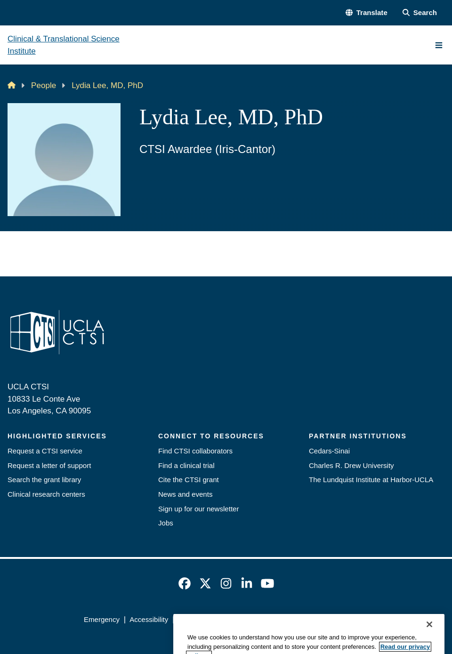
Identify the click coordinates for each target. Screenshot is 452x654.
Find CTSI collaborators (195, 451)
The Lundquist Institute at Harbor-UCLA (371, 480)
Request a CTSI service (45, 451)
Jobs (165, 523)
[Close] (429, 641)
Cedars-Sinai (329, 451)
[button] (366, 13)
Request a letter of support (49, 465)
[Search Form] (419, 13)
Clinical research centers (46, 494)
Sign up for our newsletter (198, 509)
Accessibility (148, 619)
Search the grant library (44, 480)
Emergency (102, 619)
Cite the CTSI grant (188, 480)
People (43, 85)
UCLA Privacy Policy (210, 619)
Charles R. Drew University (351, 465)
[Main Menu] (438, 45)
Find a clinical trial (186, 465)
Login (359, 619)
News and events (185, 494)
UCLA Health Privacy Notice (297, 619)
